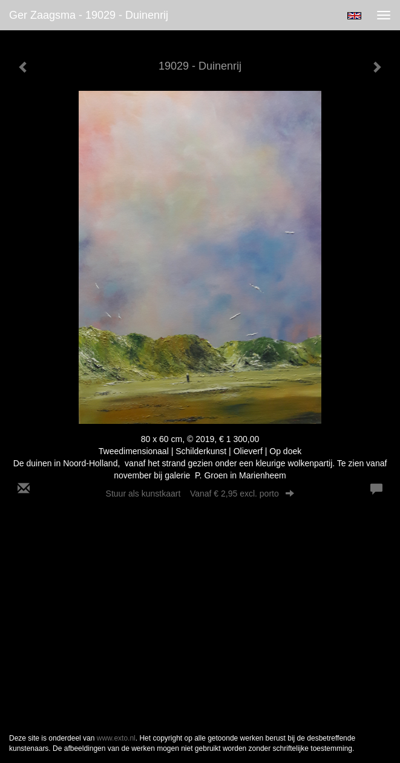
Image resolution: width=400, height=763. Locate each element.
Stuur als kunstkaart (200, 493)
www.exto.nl (116, 738)
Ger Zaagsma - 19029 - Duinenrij (88, 15)
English (354, 15)
